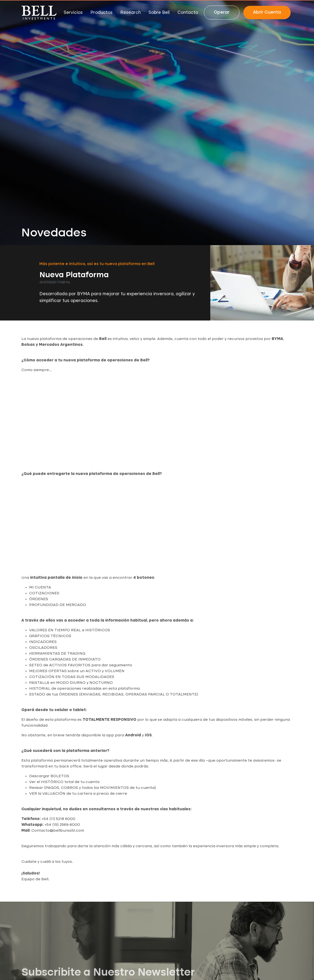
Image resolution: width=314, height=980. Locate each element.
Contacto (187, 12)
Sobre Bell (159, 12)
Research (130, 12)
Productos (101, 12)
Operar (221, 12)
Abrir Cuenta (267, 12)
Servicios (73, 12)
